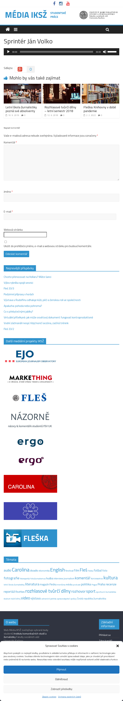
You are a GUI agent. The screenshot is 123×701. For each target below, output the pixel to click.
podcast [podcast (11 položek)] (76, 584)
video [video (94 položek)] (25, 598)
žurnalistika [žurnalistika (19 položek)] (99, 599)
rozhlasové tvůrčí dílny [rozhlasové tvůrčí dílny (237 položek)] (48, 591)
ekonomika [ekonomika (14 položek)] (44, 570)
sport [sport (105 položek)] (91, 591)
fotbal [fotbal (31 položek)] (98, 570)
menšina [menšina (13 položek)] (61, 584)
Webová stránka (13, 230)
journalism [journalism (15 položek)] (69, 578)
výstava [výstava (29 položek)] (36, 598)
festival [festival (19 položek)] (70, 571)
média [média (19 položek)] (69, 584)
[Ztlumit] (104, 52)
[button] (117, 646)
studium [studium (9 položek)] (7, 598)
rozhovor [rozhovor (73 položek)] (78, 591)
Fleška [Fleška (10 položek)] (90, 570)
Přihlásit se (105, 635)
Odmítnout (61, 679)
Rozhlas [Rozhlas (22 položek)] (20, 592)
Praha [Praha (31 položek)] (101, 584)
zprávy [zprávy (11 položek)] (73, 598)
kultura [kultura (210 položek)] (110, 577)
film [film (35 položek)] (76, 570)
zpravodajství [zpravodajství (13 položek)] (63, 598)
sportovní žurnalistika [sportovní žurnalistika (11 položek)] (106, 592)
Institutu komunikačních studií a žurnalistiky (25, 635)
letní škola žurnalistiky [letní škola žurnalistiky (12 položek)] (14, 584)
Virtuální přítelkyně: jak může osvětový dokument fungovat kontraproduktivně (48, 317)
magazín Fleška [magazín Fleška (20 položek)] (48, 584)
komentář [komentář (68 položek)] (82, 578)
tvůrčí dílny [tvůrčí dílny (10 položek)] (15, 598)
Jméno (8, 192)
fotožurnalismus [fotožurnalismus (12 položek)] (38, 578)
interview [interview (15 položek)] (58, 578)
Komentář (10, 142)
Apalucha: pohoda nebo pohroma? (23, 306)
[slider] (56, 52)
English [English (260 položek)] (57, 569)
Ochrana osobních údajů (69, 696)
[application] (61, 51)
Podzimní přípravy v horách (19, 294)
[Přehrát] (8, 52)
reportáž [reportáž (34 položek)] (9, 591)
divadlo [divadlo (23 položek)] (34, 570)
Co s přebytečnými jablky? (18, 312)
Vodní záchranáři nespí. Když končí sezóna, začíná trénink (36, 323)
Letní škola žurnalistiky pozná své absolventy (21, 109)
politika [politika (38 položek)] (86, 584)
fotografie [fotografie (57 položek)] (11, 578)
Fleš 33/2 (9, 329)
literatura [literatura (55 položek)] (32, 584)
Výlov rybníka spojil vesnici (18, 283)
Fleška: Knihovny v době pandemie (99, 109)
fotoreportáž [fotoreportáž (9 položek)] (25, 578)
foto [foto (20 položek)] (104, 571)
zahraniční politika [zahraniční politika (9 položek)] (48, 598)
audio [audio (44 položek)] (7, 570)
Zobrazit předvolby (61, 689)
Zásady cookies (49, 696)
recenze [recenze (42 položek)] (111, 584)
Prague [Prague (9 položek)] (94, 584)
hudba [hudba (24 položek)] (49, 578)
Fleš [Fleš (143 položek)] (83, 570)
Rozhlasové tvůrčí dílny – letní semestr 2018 (60, 109)
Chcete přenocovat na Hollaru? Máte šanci (27, 277)
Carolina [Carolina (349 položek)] (21, 569)
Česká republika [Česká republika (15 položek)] (85, 598)
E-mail (8, 212)
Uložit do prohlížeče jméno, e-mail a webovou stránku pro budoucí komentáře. (48, 246)
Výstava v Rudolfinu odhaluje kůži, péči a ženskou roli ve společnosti (42, 300)
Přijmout (61, 669)
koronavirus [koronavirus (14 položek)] (97, 578)
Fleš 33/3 (9, 288)
